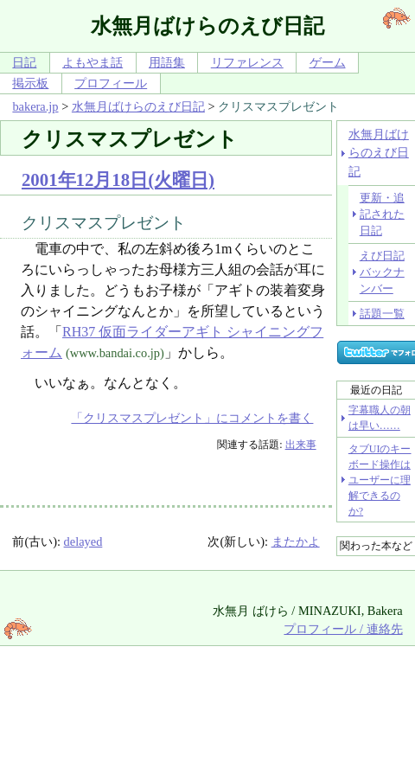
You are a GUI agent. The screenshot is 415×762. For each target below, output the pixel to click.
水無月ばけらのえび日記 (138, 106)
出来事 (300, 445)
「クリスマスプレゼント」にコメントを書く (192, 418)
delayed (83, 541)
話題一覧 (382, 313)
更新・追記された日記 (382, 214)
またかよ (295, 541)
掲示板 (30, 83)
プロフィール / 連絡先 (343, 629)
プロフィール (110, 83)
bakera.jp (35, 106)
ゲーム (328, 62)
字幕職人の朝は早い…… (379, 418)
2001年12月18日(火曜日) (118, 179)
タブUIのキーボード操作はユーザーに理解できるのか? (380, 480)
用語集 (167, 62)
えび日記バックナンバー (382, 272)
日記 (24, 62)
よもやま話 (92, 62)
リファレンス (247, 62)
